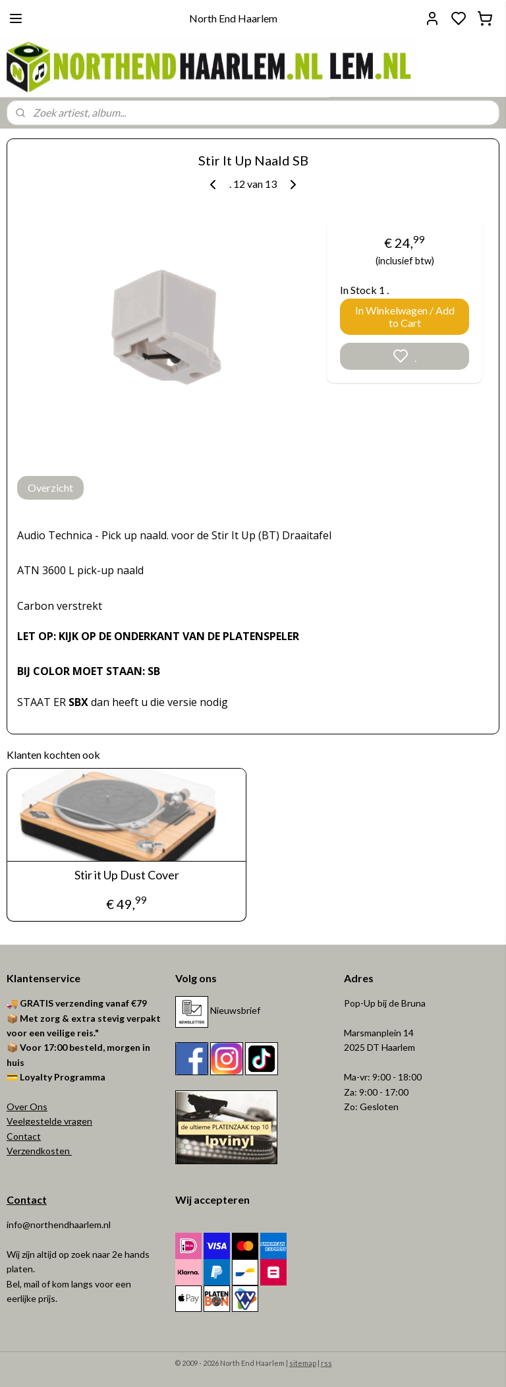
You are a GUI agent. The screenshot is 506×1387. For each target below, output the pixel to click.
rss (326, 1363)
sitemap (302, 1363)
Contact (24, 1136)
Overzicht (50, 487)
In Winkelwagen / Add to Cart (405, 316)
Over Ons (27, 1106)
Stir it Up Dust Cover (126, 875)
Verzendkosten (39, 1150)
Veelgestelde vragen (49, 1121)
